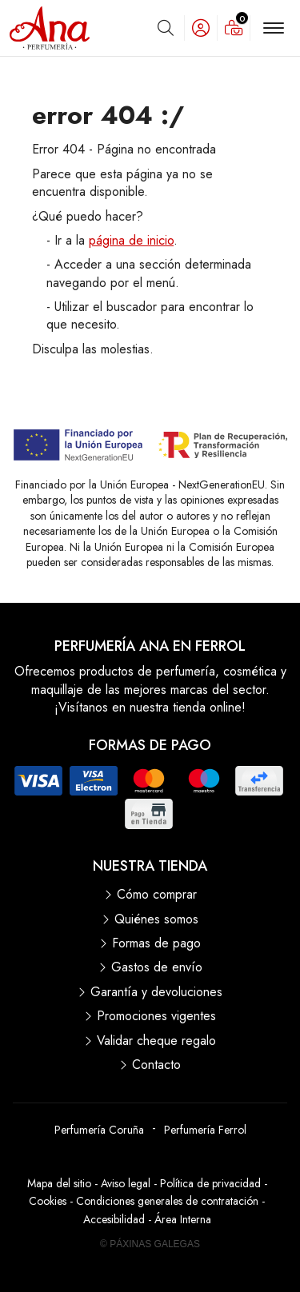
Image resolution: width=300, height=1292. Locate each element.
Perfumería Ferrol (205, 1130)
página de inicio (131, 240)
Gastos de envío (156, 967)
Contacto (156, 1065)
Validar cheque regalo (156, 1041)
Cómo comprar (157, 894)
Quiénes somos (156, 919)
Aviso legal (125, 1183)
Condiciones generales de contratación (167, 1201)
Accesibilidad (114, 1219)
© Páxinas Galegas (150, 1244)
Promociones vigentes (156, 1016)
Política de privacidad (210, 1183)
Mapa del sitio (59, 1183)
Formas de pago (156, 943)
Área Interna (182, 1219)
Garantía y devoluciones (156, 992)
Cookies (47, 1201)
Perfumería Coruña (99, 1130)
